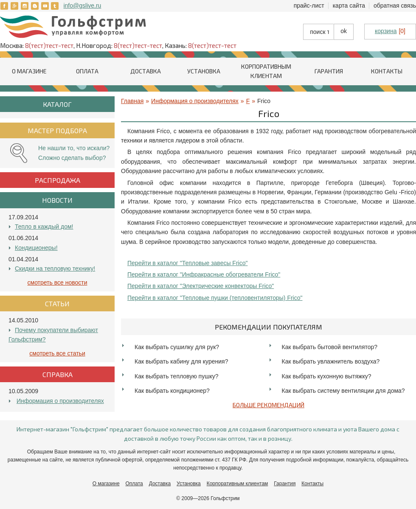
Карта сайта (349, 5)
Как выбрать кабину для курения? (181, 361)
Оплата (87, 71)
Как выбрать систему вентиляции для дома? (343, 390)
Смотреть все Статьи (57, 353)
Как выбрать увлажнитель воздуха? (331, 361)
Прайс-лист (309, 5)
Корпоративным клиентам (237, 484)
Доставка (145, 71)
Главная (132, 101)
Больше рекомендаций (268, 404)
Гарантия (329, 71)
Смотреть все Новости (57, 282)
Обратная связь (395, 5)
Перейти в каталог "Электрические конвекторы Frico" (200, 285)
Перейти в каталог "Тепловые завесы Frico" (187, 263)
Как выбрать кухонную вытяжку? (326, 376)
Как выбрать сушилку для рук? (177, 347)
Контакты (386, 71)
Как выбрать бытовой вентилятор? (330, 347)
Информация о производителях (60, 400)
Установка (203, 71)
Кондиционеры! (36, 247)
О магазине (29, 71)
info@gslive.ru (82, 5)
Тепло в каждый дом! (44, 226)
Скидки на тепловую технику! (55, 268)
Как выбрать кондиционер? (172, 390)
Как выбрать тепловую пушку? (176, 376)
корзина (385, 31)
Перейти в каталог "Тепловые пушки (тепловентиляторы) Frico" (215, 297)
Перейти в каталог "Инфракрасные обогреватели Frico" (203, 274)
